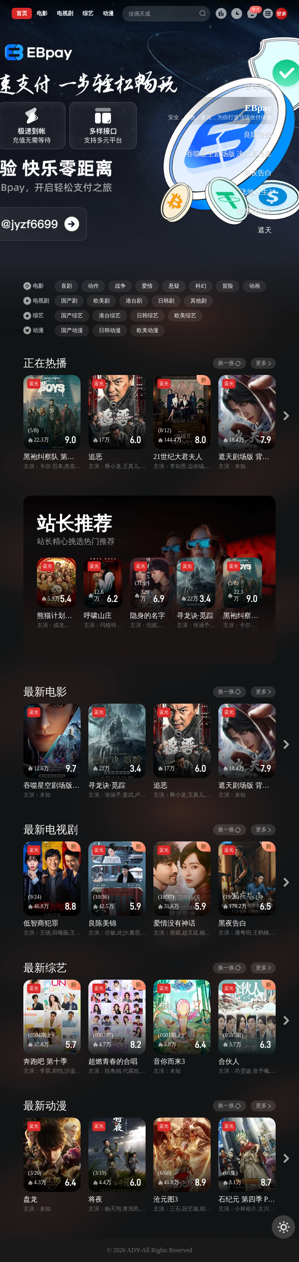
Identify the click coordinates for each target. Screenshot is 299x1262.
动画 (254, 286)
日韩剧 (166, 301)
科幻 (200, 286)
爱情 (147, 286)
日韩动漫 (110, 330)
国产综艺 (72, 316)
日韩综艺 (147, 316)
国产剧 (69, 301)
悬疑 (174, 286)
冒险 (227, 286)
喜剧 (66, 286)
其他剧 (198, 301)
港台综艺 (110, 316)
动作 (93, 286)
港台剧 (134, 301)
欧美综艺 (185, 316)
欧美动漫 (147, 330)
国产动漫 (72, 330)
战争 (120, 286)
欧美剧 (101, 301)
